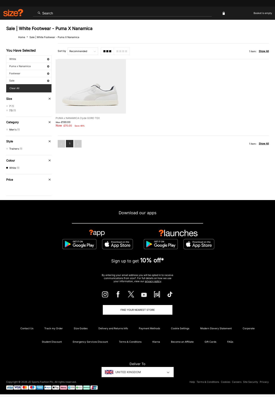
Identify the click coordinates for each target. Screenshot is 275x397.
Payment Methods (149, 328)
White (29, 59)
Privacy (264, 381)
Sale (29, 80)
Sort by (62, 50)
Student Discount (52, 341)
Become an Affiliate (182, 341)
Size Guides (81, 328)
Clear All (14, 88)
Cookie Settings (180, 328)
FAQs (230, 341)
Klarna (156, 341)
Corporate (249, 328)
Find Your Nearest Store (138, 309)
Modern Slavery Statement (216, 328)
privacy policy (153, 281)
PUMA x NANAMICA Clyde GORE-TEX (78, 118)
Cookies (225, 381)
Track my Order (53, 328)
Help (192, 381)
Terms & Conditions (130, 341)
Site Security (250, 381)
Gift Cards (210, 341)
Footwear (29, 73)
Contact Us (26, 328)
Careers (236, 381)
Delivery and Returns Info (113, 328)
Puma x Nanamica (29, 66)
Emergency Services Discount (90, 341)
